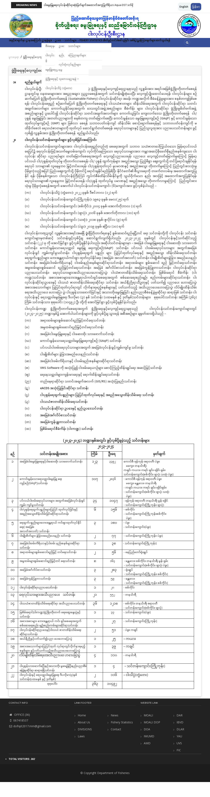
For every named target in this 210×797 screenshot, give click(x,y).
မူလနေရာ (14, 71)
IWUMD (149, 751)
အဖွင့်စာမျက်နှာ (21, 44)
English (183, 7)
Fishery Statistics (128, 44)
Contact (116, 744)
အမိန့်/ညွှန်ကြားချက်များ (26, 56)
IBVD (180, 737)
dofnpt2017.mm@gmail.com (30, 741)
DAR (180, 730)
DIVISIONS (85, 744)
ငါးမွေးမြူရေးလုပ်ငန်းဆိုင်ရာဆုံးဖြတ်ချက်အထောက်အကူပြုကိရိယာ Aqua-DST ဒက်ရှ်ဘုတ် (91, 5)
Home (82, 730)
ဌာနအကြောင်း (44, 44)
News (114, 730)
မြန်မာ (196, 7)
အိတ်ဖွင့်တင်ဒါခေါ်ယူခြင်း (161, 44)
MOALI (148, 730)
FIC (179, 765)
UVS (179, 758)
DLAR (180, 744)
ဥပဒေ (83, 44)
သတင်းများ (102, 44)
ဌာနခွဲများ (66, 44)
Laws (81, 751)
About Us (84, 737)
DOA (147, 744)
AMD (147, 758)
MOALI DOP (152, 737)
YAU (179, 751)
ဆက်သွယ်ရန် (53, 56)
